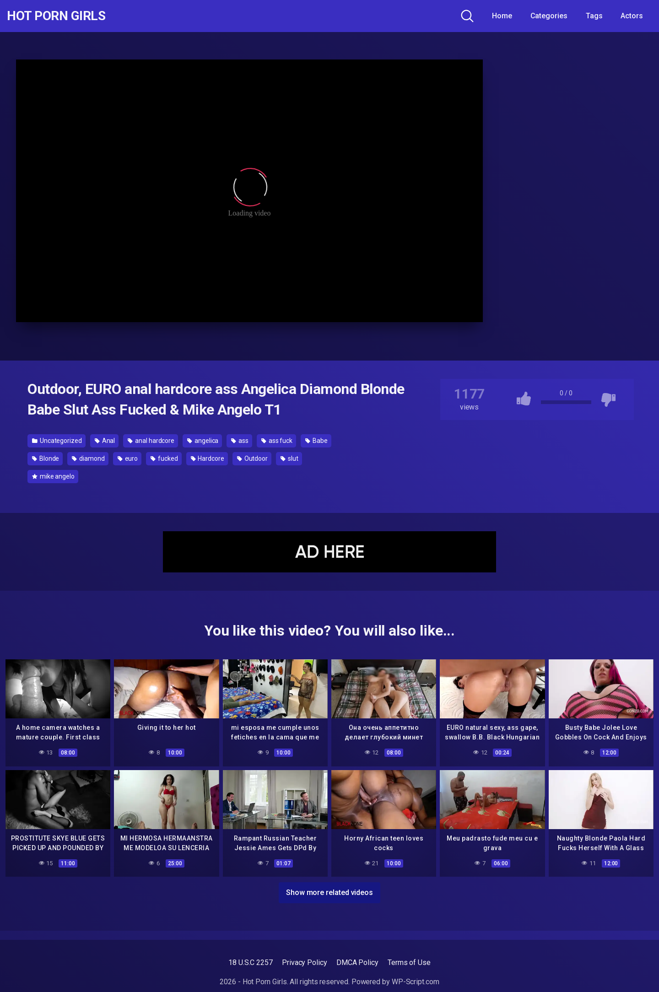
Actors (632, 15)
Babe (316, 440)
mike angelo (53, 476)
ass (239, 440)
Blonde (45, 458)
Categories (548, 15)
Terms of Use (409, 962)
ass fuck (276, 440)
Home (502, 15)
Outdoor (252, 458)
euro (128, 458)
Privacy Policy (304, 962)
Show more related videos (329, 892)
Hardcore (207, 458)
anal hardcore (151, 440)
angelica (202, 440)
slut (289, 458)
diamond (88, 458)
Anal (105, 440)
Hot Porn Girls (56, 16)
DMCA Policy (357, 962)
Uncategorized (57, 440)
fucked (164, 458)
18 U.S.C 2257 (250, 962)
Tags (594, 15)
